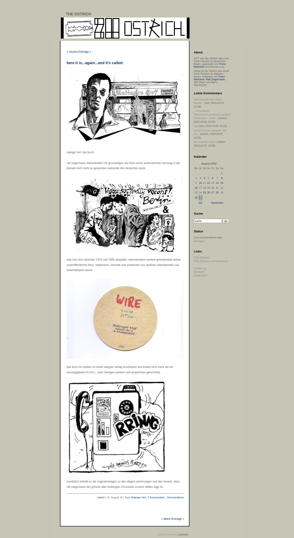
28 (217, 192)
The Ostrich (78, 14)
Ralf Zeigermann (215, 79)
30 (196, 197)
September (217, 202)
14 (217, 183)
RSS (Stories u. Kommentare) (211, 261)
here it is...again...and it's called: (95, 63)
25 (204, 192)
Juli (200, 202)
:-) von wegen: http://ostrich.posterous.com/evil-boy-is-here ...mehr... (212, 114)
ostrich (101, 497)
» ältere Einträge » (172, 519)
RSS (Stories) (202, 257)
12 (208, 183)
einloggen (199, 241)
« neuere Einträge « (79, 51)
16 (196, 187)
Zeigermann (201, 275)
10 (200, 183)
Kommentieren (175, 497)
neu (196, 126)
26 (208, 192)
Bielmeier (199, 271)
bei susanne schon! (205, 141)
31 (200, 197)
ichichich (183, 534)
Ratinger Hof (138, 497)
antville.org (200, 268)
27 (212, 192)
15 (221, 183)
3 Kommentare (156, 497)
